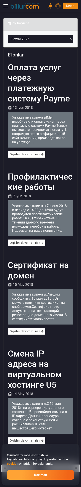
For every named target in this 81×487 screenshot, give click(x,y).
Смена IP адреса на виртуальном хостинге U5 (35, 369)
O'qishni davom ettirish (26, 154)
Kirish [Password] (70, 6)
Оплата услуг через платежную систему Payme (39, 83)
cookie (11, 464)
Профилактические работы (40, 182)
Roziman (40, 475)
